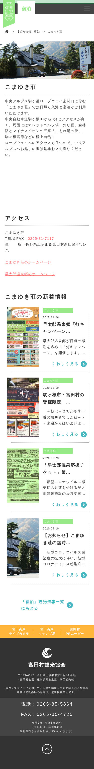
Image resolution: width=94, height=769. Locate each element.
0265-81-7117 (41, 239)
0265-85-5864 (55, 704)
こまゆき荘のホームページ (28, 262)
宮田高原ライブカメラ (19, 632)
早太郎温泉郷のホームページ (30, 274)
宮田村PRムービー (75, 632)
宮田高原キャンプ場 (47, 632)
